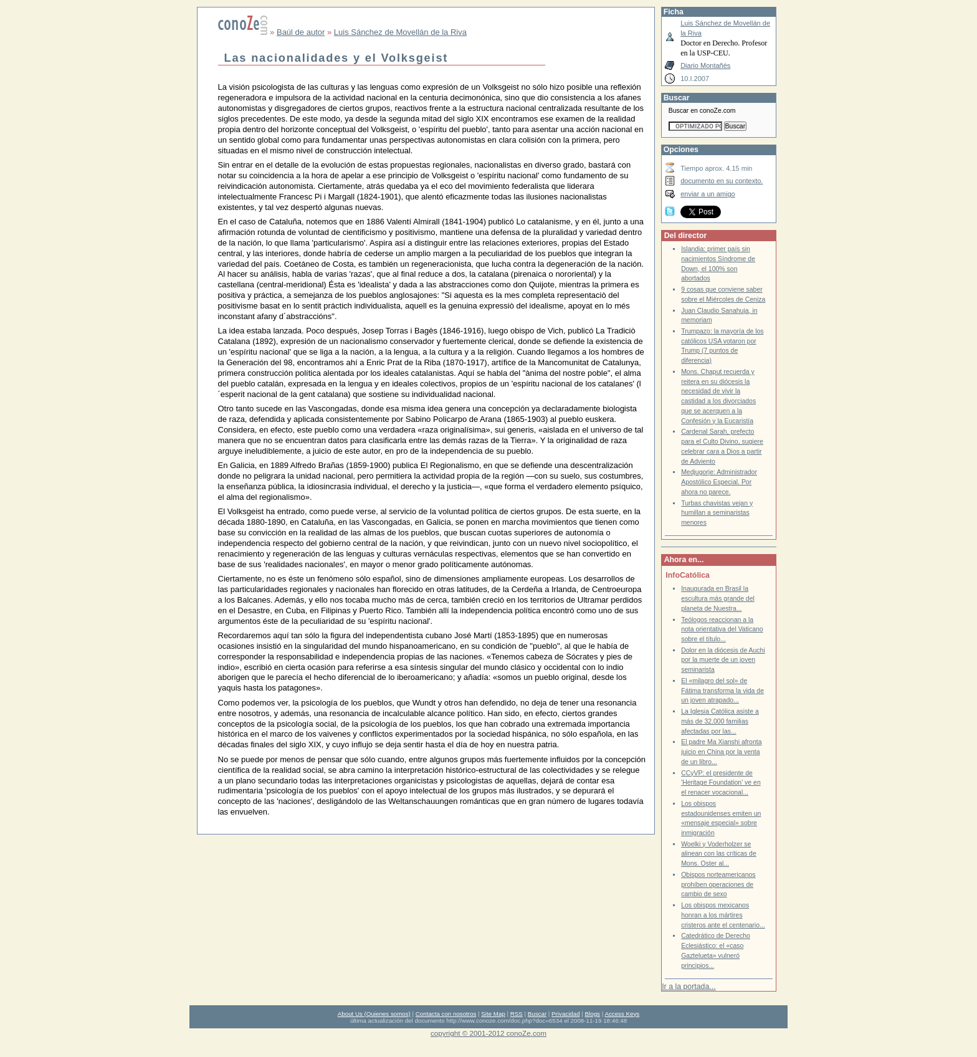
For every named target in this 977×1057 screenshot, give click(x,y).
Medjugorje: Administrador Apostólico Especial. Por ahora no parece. (719, 482)
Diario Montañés (705, 65)
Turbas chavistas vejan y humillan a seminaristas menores (717, 513)
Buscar (537, 1013)
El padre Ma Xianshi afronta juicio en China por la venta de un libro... (721, 752)
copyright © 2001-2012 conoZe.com (488, 1033)
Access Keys (621, 1013)
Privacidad (565, 1013)
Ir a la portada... (688, 986)
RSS (516, 1013)
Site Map (493, 1013)
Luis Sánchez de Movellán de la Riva (400, 32)
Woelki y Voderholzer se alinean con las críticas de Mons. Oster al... (718, 854)
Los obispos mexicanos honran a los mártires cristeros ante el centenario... (723, 915)
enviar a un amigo (707, 194)
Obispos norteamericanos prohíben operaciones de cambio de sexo (718, 884)
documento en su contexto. (721, 180)
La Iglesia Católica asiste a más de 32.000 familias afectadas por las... (720, 721)
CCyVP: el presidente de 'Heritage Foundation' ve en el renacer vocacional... (721, 783)
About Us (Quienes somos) (374, 1013)
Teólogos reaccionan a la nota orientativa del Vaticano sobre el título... (722, 629)
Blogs (592, 1013)
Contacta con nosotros (446, 1013)
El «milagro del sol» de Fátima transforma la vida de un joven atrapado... (722, 690)
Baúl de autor (301, 32)
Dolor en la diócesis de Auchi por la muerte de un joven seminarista (723, 660)
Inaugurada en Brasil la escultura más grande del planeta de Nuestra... (718, 598)
